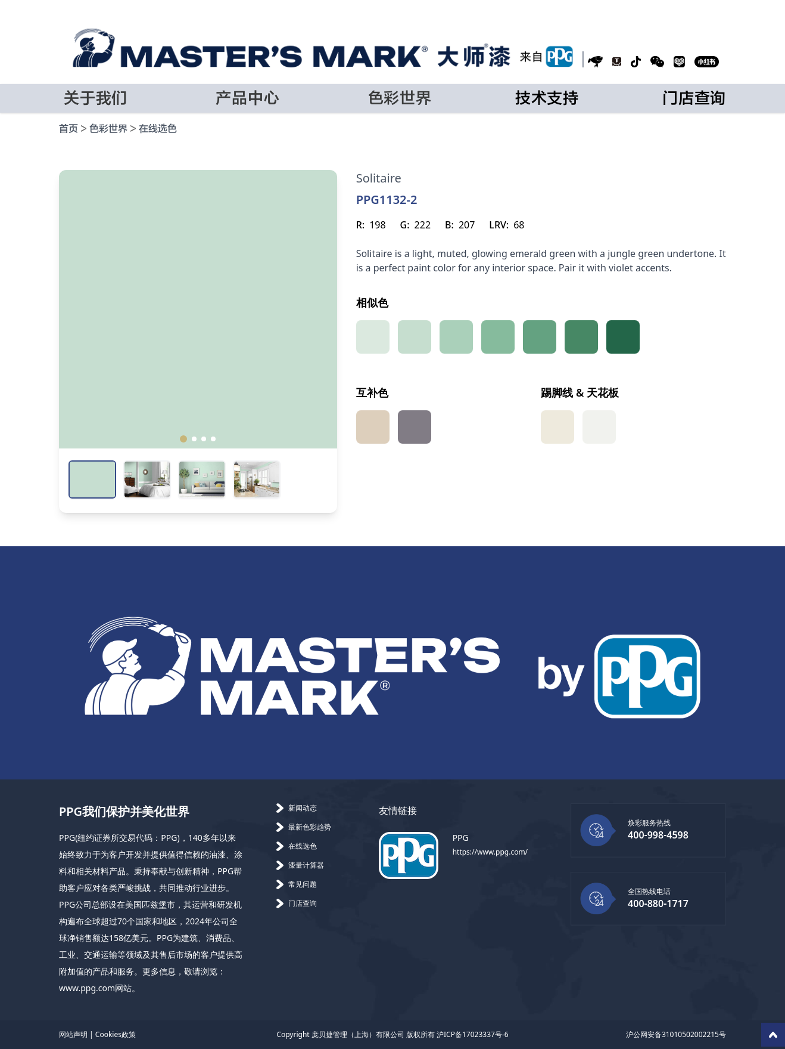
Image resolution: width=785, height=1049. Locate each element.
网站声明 (73, 1034)
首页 (68, 129)
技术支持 (547, 98)
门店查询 (694, 98)
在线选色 (158, 129)
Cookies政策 (115, 1034)
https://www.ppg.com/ (490, 852)
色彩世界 (108, 129)
